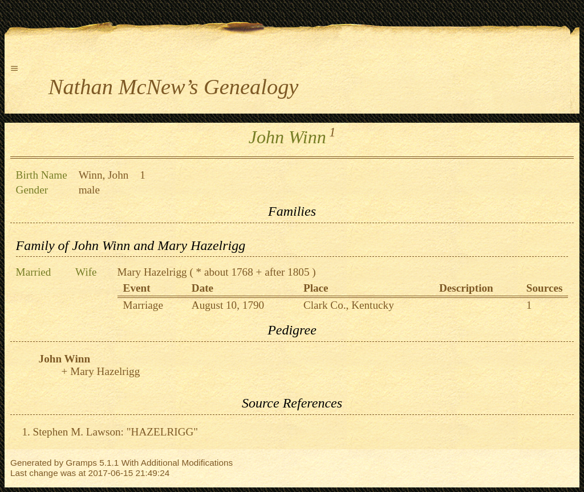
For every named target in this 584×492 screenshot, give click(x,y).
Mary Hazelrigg (152, 272)
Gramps (81, 462)
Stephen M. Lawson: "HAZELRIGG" (115, 432)
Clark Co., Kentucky (348, 305)
